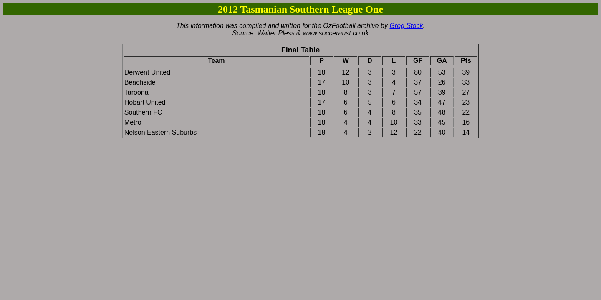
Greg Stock (406, 25)
